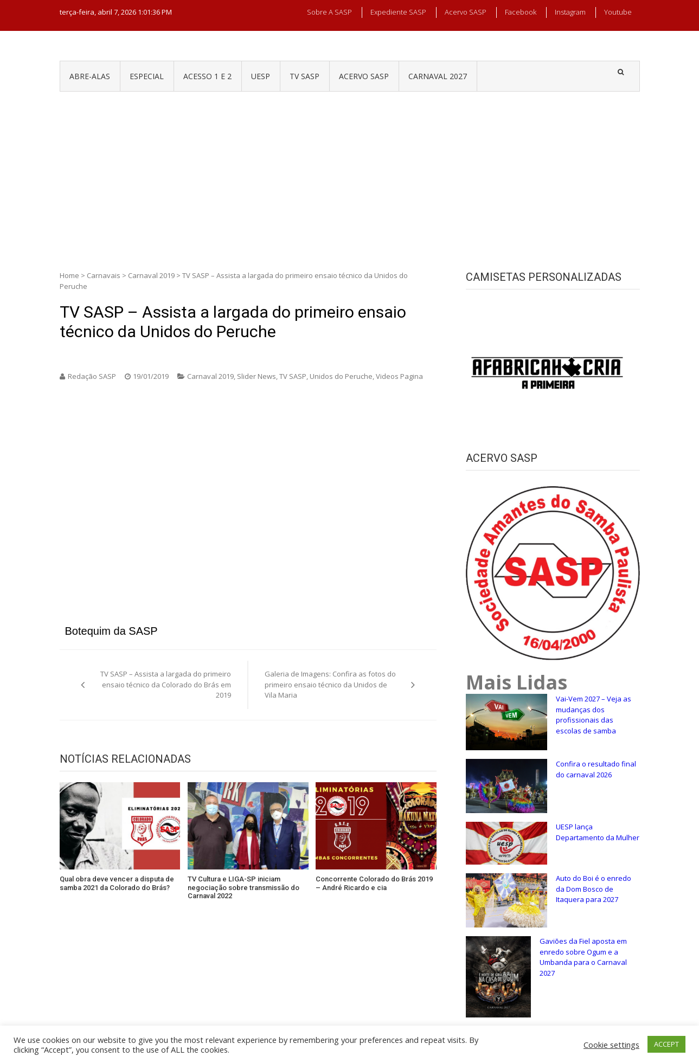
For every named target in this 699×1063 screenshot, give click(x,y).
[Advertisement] (350, 173)
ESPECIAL (147, 76)
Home (69, 275)
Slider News (256, 376)
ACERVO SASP (364, 76)
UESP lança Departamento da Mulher (597, 832)
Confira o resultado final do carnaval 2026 (596, 769)
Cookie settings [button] (611, 1044)
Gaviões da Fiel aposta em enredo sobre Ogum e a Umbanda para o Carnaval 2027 (583, 957)
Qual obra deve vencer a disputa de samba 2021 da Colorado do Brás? (117, 883)
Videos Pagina (399, 376)
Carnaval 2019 (151, 275)
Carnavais (103, 275)
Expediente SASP (398, 12)
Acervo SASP (465, 12)
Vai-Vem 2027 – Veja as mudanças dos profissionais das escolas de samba (593, 715)
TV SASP (304, 76)
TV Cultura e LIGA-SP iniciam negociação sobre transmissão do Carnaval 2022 (243, 887)
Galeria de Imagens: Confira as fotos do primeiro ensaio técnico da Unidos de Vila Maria (330, 684)
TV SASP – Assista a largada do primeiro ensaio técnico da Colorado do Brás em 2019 (165, 684)
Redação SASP (92, 376)
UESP (260, 76)
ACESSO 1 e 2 (207, 76)
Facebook (520, 12)
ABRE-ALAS (89, 76)
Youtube (618, 12)
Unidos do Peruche (341, 376)
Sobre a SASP (329, 12)
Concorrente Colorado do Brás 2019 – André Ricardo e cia (374, 883)
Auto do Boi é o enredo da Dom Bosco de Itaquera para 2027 (593, 888)
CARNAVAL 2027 (437, 76)
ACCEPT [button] (666, 1044)
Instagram (570, 12)
